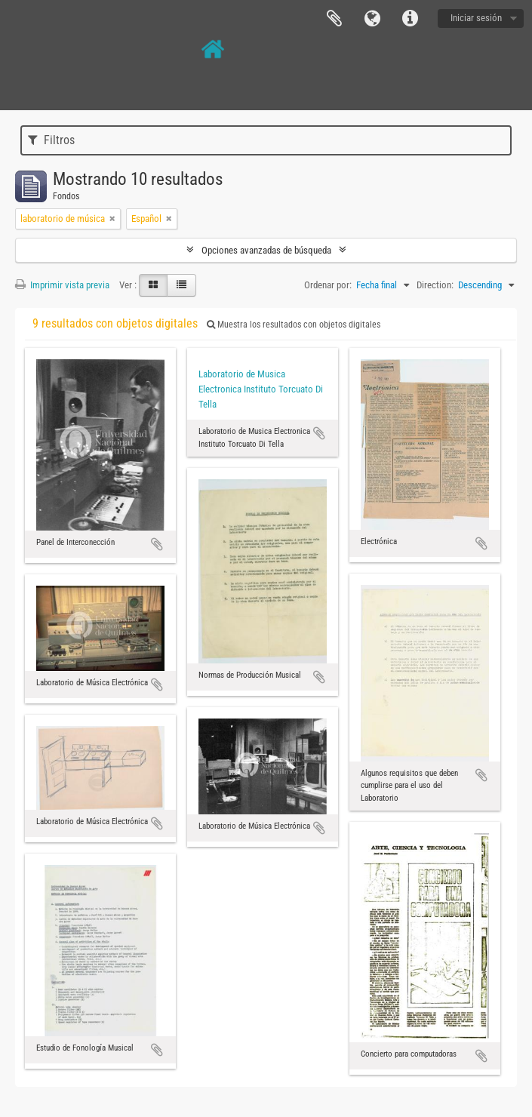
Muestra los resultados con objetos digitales (293, 324)
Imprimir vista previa (62, 285)
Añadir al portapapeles (157, 544)
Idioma (372, 19)
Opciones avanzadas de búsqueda (266, 250)
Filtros (51, 140)
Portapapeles (334, 19)
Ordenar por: (328, 285)
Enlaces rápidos (410, 19)
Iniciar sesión (476, 17)
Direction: (435, 285)
